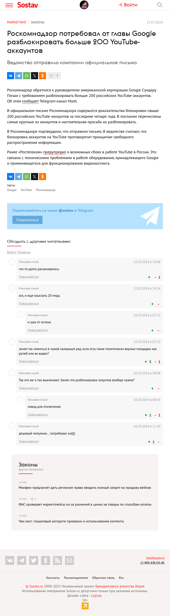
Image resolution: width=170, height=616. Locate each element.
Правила (24, 252)
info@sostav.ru (155, 557)
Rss (121, 578)
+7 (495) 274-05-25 (152, 562)
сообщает (30, 101)
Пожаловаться (29, 276)
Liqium (96, 595)
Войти (11, 252)
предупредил (54, 151)
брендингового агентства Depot (119, 586)
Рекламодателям (76, 578)
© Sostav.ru (34, 586)
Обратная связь (103, 578)
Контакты (53, 578)
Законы (28, 464)
